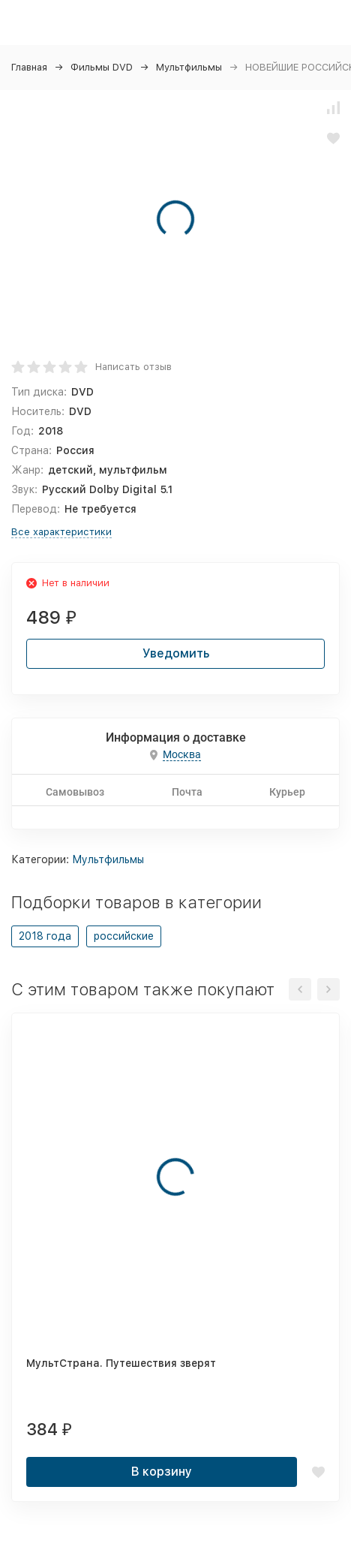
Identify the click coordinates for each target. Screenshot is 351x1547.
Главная (29, 67)
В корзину (161, 1471)
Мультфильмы (189, 67)
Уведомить (175, 653)
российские (124, 936)
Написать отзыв (133, 366)
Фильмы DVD (101, 67)
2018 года (45, 936)
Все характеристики (61, 531)
